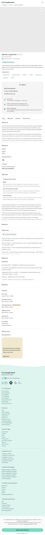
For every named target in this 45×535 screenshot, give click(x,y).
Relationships (15, 74)
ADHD (12, 77)
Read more (5, 145)
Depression (39, 74)
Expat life (5, 77)
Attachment (6, 74)
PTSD (31, 74)
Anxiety (25, 74)
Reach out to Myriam (22, 530)
